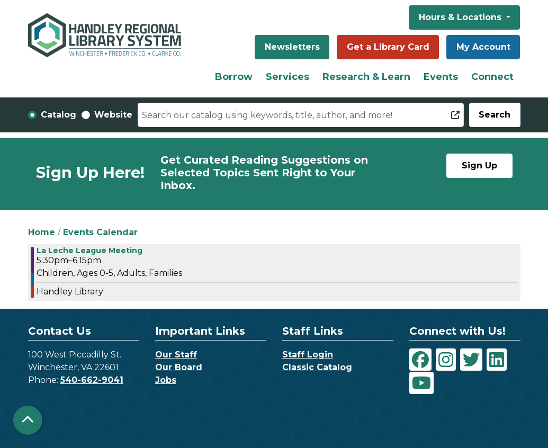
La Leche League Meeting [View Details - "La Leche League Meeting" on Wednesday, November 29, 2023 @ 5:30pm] (89, 250)
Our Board (178, 367)
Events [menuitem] (441, 77)
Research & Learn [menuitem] (366, 77)
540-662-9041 (91, 380)
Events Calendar (100, 232)
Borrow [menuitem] (234, 77)
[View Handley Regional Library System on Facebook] (420, 359)
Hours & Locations (461, 17)
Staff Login (307, 355)
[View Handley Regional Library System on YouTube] (421, 383)
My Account (483, 47)
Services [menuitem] (287, 77)
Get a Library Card (388, 47)
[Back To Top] (27, 420)
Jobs (165, 380)
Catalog (58, 115)
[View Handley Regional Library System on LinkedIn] (497, 359)
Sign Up (479, 165)
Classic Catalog (317, 367)
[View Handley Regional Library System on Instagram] (446, 359)
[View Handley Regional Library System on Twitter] (471, 359)
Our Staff (176, 355)
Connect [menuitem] (492, 77)
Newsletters (292, 47)
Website (113, 115)
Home (41, 232)
